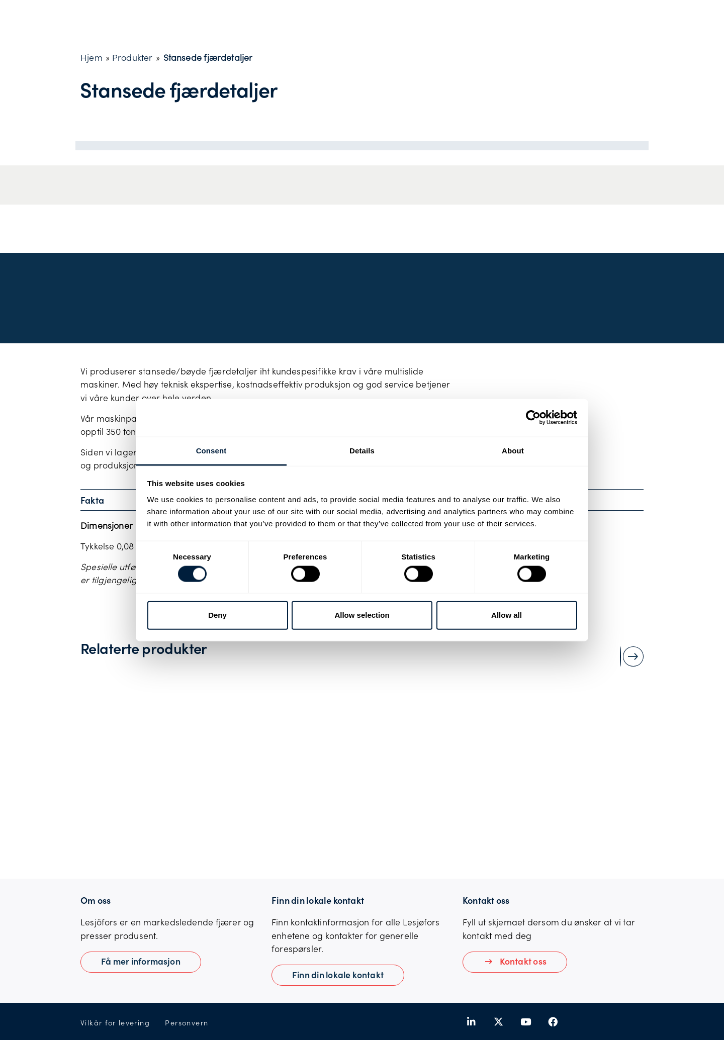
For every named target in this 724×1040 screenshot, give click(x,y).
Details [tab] (362, 450)
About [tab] (513, 450)
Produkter (132, 57)
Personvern (186, 1022)
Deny (217, 615)
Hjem (91, 57)
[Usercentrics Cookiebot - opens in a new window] (533, 417)
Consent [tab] (211, 450)
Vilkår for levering (115, 1022)
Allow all (506, 615)
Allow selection (361, 615)
